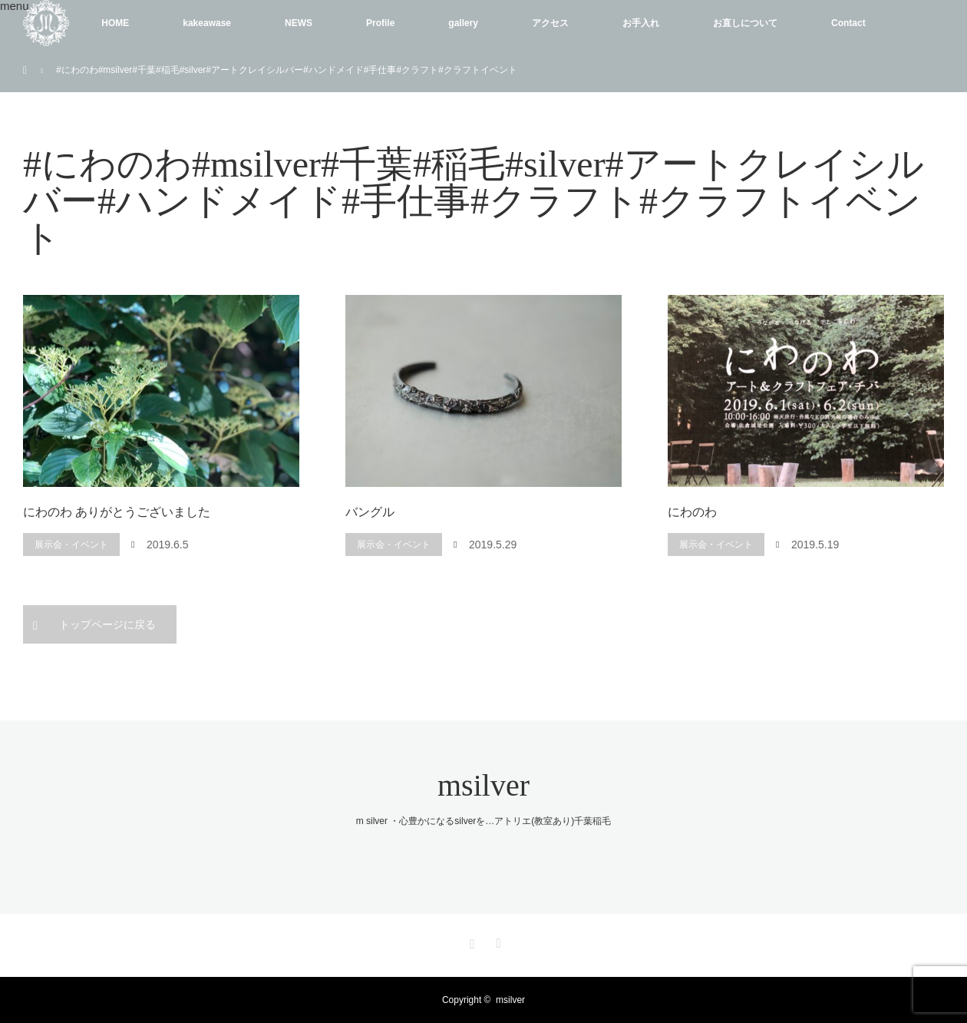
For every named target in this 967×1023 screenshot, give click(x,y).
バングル (369, 511)
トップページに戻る (107, 624)
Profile (380, 23)
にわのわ (692, 511)
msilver (483, 785)
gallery (463, 23)
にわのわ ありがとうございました (116, 511)
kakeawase (207, 23)
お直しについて (745, 23)
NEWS (298, 23)
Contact (848, 23)
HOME (115, 23)
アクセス (550, 23)
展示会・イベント (71, 544)
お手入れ (640, 23)
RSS (496, 940)
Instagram (470, 940)
